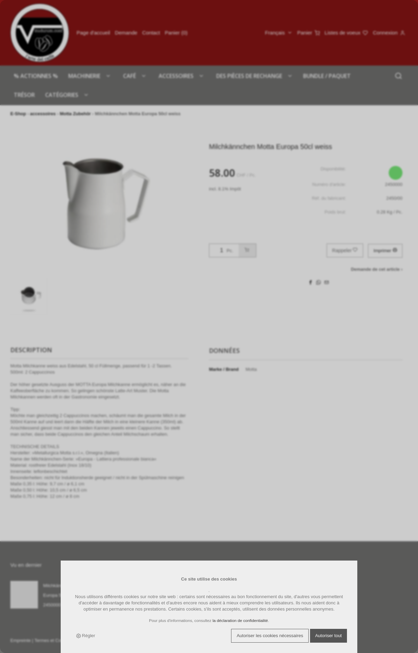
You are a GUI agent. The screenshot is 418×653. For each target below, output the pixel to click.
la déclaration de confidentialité (240, 620)
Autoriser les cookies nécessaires (270, 635)
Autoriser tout (328, 635)
